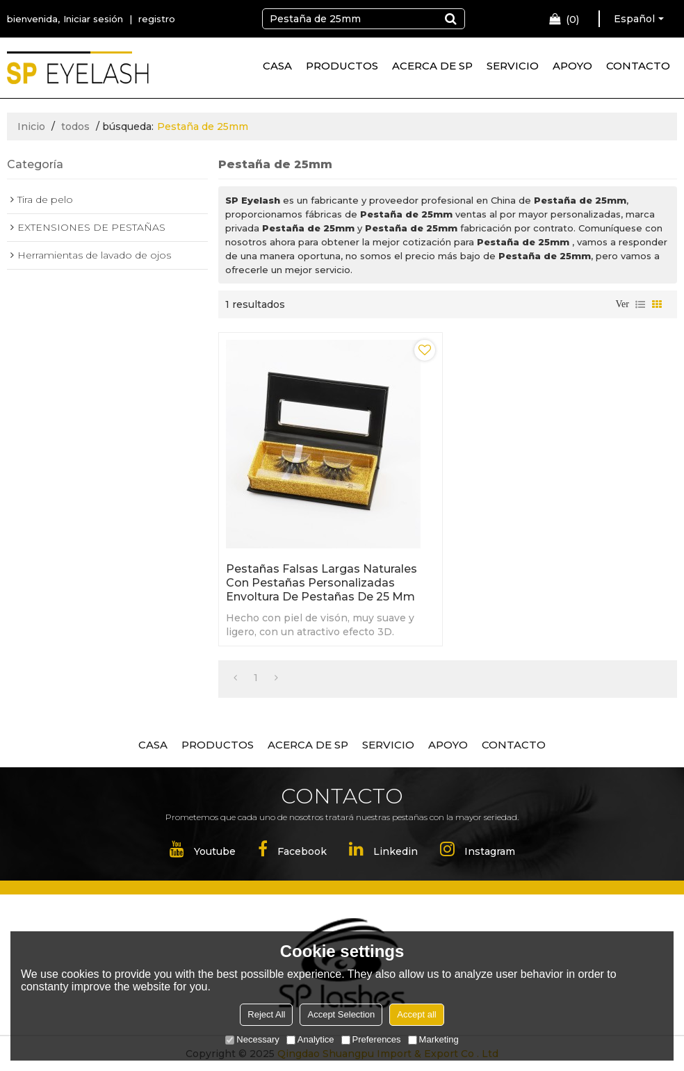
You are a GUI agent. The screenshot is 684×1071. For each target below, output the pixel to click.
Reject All (266, 1014)
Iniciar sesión (93, 18)
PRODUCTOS (342, 65)
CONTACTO (638, 65)
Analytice (310, 1039)
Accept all (416, 1014)
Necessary (252, 1039)
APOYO (572, 65)
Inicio (31, 126)
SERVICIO (513, 65)
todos (75, 126)
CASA (277, 65)
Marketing (433, 1039)
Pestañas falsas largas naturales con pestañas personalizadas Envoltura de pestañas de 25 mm (321, 582)
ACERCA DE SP (432, 65)
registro (156, 18)
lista (640, 304)
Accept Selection (341, 1014)
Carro (572, 19)
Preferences (371, 1039)
